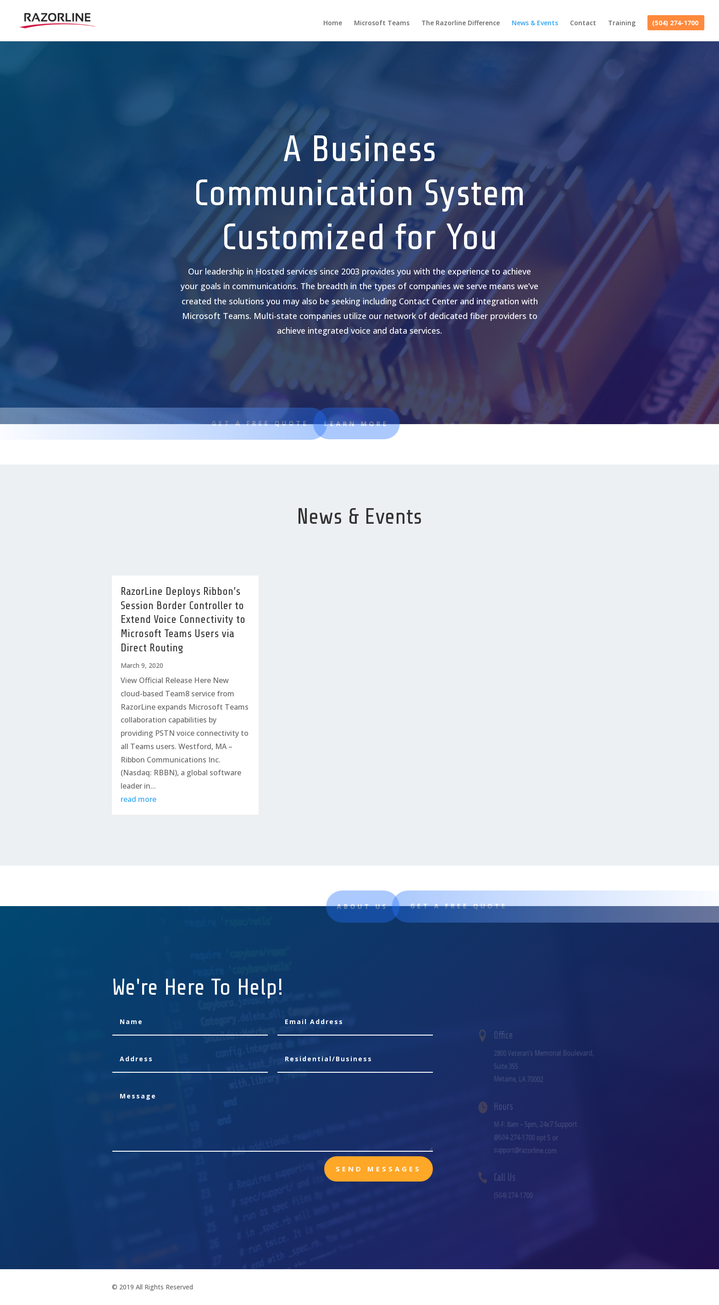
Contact (583, 23)
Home (332, 23)
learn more (319, 423)
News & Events (535, 23)
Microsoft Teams (381, 23)
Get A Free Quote (250, 423)
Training (622, 23)
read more (138, 799)
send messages (378, 1168)
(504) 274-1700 (675, 23)
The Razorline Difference (460, 23)
